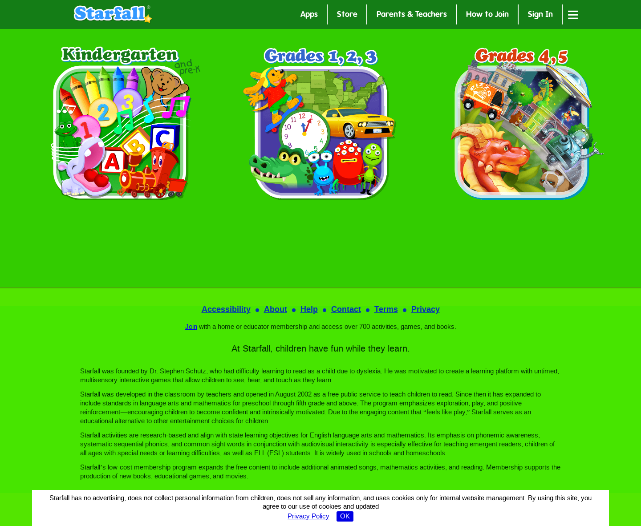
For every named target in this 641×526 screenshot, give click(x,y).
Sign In (540, 15)
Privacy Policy (308, 517)
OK (345, 517)
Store (347, 15)
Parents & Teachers (412, 15)
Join (191, 327)
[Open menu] (573, 14)
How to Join (487, 15)
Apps (309, 15)
